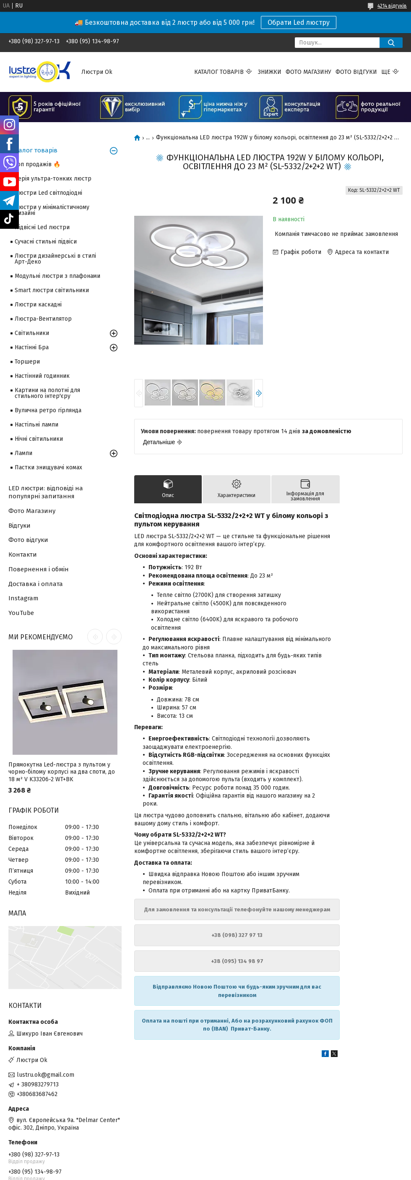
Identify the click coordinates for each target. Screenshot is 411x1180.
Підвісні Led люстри (42, 227)
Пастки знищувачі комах (48, 467)
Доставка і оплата (35, 584)
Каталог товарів (219, 72)
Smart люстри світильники (52, 290)
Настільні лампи (36, 424)
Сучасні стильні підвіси (46, 241)
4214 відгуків (392, 6)
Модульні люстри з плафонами (57, 276)
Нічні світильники (39, 438)
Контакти (22, 554)
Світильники (32, 333)
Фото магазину (308, 72)
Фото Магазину (31, 511)
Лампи (23, 453)
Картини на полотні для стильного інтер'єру (47, 393)
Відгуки (19, 525)
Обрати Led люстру (299, 22)
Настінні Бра (32, 347)
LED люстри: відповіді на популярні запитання (45, 492)
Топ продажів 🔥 (37, 164)
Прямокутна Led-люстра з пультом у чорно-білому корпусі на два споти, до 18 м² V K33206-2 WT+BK (61, 772)
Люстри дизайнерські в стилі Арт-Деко (55, 258)
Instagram (23, 598)
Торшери (27, 361)
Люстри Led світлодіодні (48, 192)
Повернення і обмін (38, 569)
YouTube (21, 613)
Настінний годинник (42, 375)
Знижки (269, 72)
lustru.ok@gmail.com (45, 1074)
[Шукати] (391, 42)
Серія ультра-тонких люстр (53, 178)
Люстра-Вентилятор (43, 318)
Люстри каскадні (38, 304)
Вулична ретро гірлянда (48, 410)
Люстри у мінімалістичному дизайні (52, 210)
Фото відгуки (356, 72)
